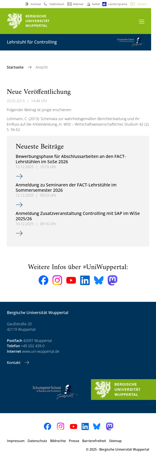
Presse (74, 441)
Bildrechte (58, 441)
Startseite (16, 67)
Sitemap (115, 441)
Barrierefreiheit (94, 441)
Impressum (16, 441)
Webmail (78, 4)
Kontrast (36, 4)
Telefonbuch (56, 4)
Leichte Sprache (117, 4)
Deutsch (142, 4)
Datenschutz (37, 441)
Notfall (96, 4)
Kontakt (14, 362)
